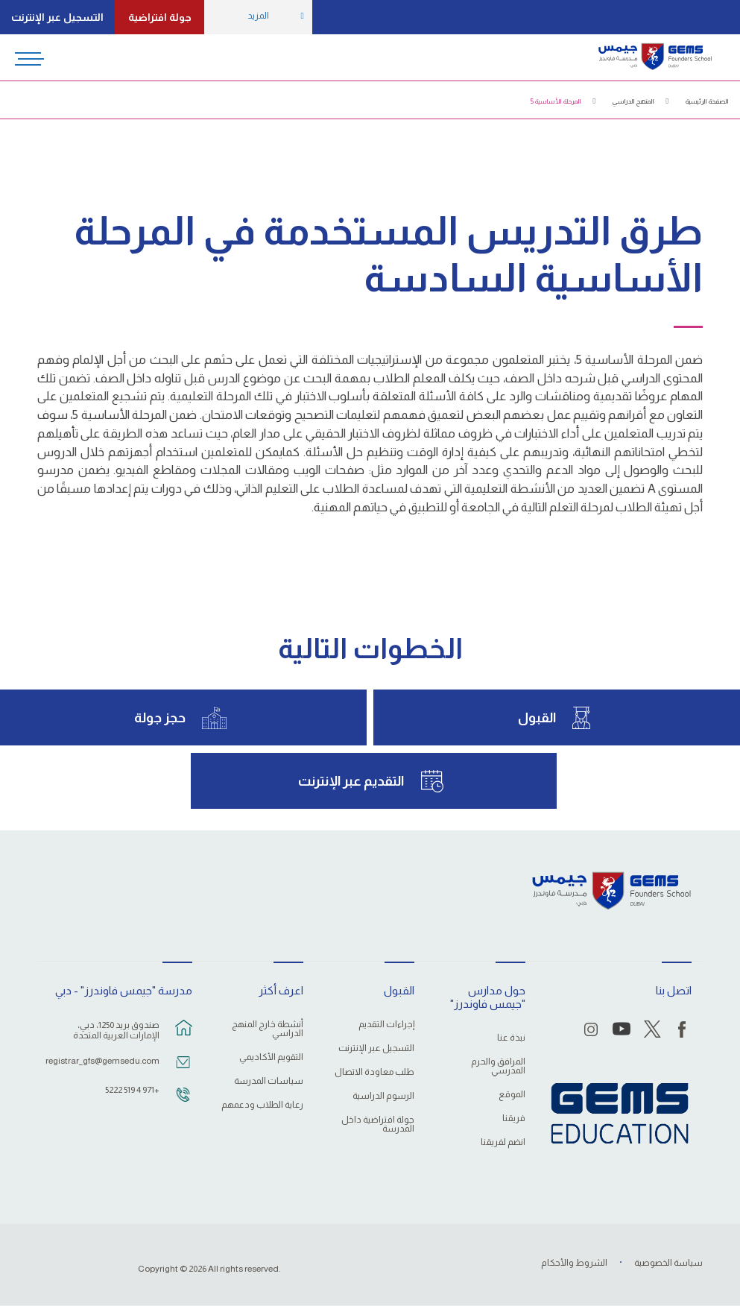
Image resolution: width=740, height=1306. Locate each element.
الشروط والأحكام (574, 1263)
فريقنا (513, 1118)
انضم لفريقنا (503, 1142)
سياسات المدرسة (268, 1081)
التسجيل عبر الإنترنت (57, 17)
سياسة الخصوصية (668, 1263)
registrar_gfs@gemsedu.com (106, 1061)
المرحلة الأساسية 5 (556, 101)
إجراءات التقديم (386, 1024)
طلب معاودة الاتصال (374, 1072)
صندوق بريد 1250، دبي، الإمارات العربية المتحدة (116, 1030)
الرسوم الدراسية (383, 1096)
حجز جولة (160, 717)
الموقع (512, 1095)
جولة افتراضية (160, 17)
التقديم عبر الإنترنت (351, 781)
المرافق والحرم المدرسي (498, 1066)
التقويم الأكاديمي (271, 1057)
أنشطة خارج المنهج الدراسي (267, 1029)
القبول (537, 717)
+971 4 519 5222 (132, 1090)
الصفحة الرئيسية (707, 101)
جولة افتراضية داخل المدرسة (377, 1124)
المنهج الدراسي (633, 101)
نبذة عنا (511, 1038)
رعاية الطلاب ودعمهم (262, 1105)
